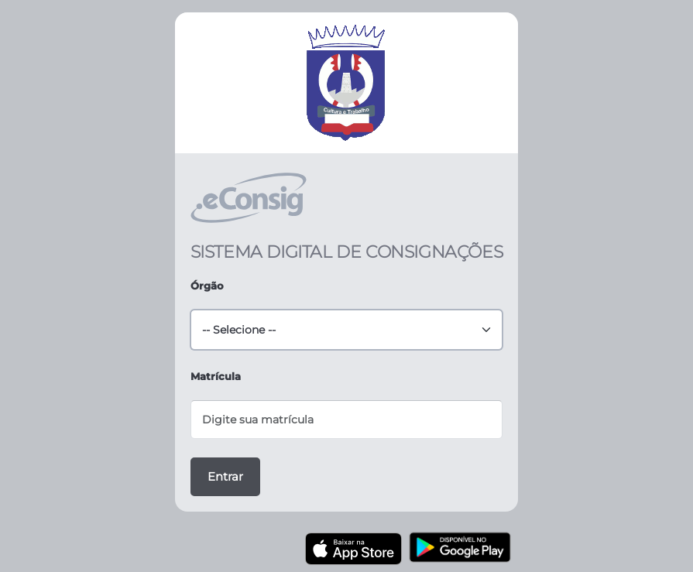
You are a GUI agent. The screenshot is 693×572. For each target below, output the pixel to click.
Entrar (225, 476)
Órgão (207, 285)
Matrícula (215, 376)
